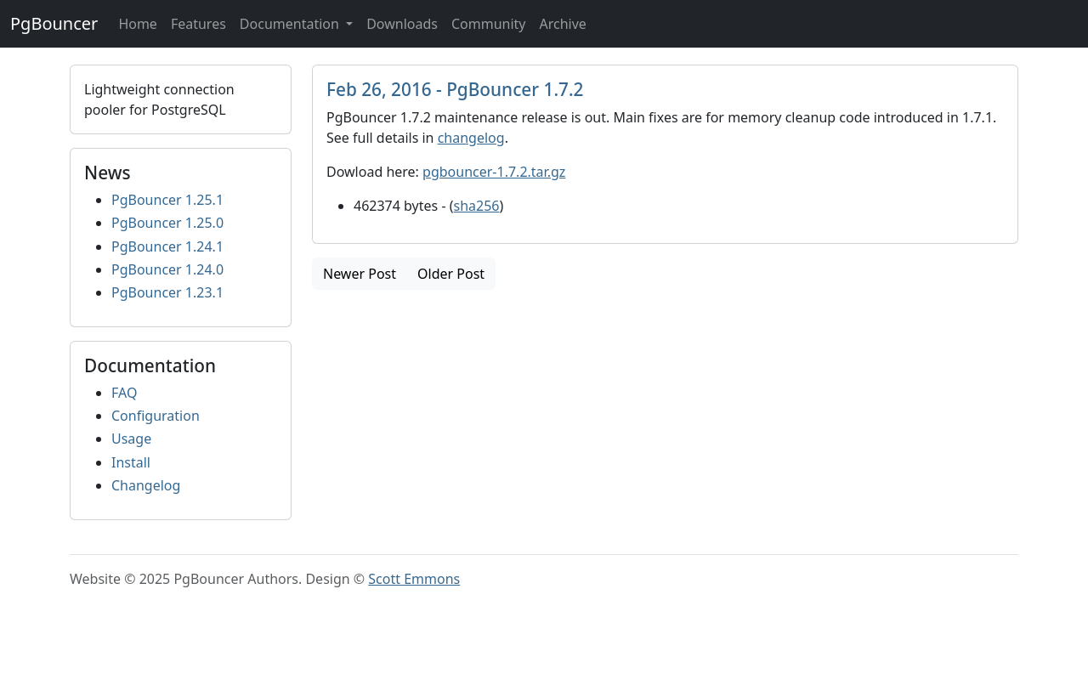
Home (137, 23)
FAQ (124, 392)
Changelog (145, 485)
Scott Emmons (414, 578)
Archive (562, 23)
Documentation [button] (291, 23)
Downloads (402, 23)
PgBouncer (54, 23)
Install (130, 462)
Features (198, 23)
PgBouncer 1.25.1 (167, 199)
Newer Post (359, 273)
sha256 (477, 205)
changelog (471, 137)
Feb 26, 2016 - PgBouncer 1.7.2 (455, 89)
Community (488, 23)
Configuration (155, 415)
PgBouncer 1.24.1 (167, 246)
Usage (131, 438)
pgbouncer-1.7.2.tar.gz (493, 171)
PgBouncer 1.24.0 (167, 269)
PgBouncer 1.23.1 (167, 292)
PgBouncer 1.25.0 (167, 222)
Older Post (450, 273)
